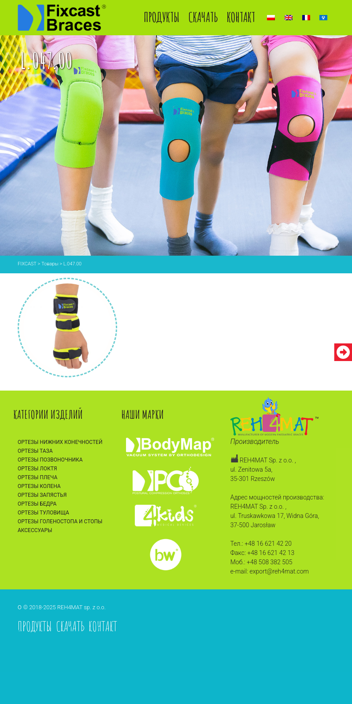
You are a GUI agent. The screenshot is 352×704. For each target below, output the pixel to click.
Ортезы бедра (37, 504)
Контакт (241, 17)
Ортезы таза (35, 451)
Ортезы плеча (37, 477)
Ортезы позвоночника (50, 460)
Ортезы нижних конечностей (60, 442)
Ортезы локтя (37, 469)
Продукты (162, 17)
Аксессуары (35, 530)
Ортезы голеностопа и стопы (60, 521)
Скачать (203, 17)
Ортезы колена (39, 486)
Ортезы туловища (43, 513)
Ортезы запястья (42, 495)
